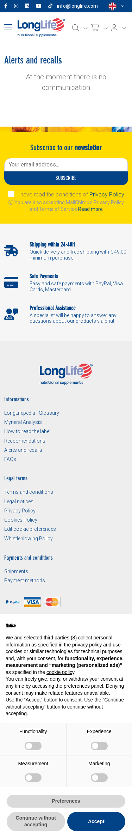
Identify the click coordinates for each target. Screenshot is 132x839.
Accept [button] (96, 821)
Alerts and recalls (23, 450)
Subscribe (66, 178)
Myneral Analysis (23, 422)
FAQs (10, 459)
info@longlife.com (77, 6)
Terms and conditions (28, 492)
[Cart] (99, 27)
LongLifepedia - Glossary (31, 413)
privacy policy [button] (87, 645)
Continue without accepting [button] (36, 821)
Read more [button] (90, 209)
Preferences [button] (66, 801)
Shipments (16, 571)
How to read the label (27, 431)
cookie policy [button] (60, 672)
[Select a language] (116, 6)
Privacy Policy (106, 194)
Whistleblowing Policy (28, 538)
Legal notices (18, 501)
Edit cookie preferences (30, 529)
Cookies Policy (20, 520)
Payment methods (24, 580)
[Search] (79, 27)
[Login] (118, 27)
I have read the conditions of (70, 194)
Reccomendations (24, 441)
